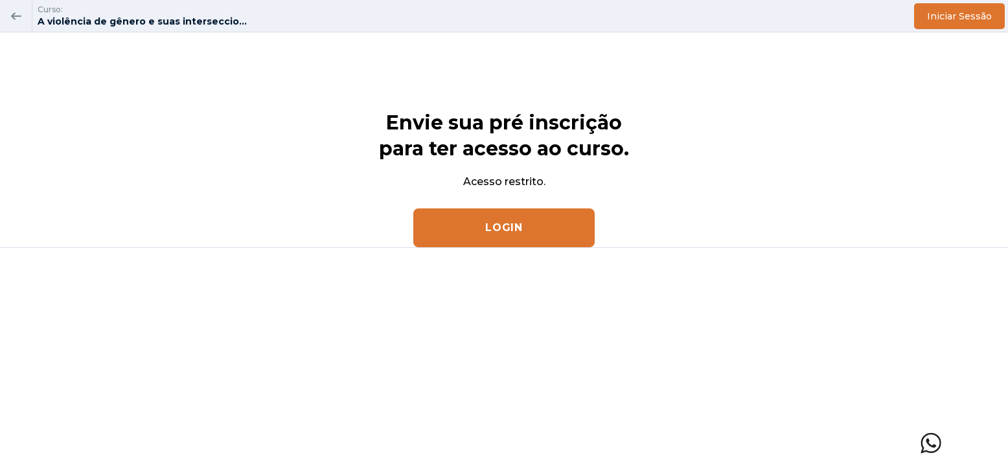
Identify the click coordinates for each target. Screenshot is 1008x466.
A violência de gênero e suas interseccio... (142, 21)
